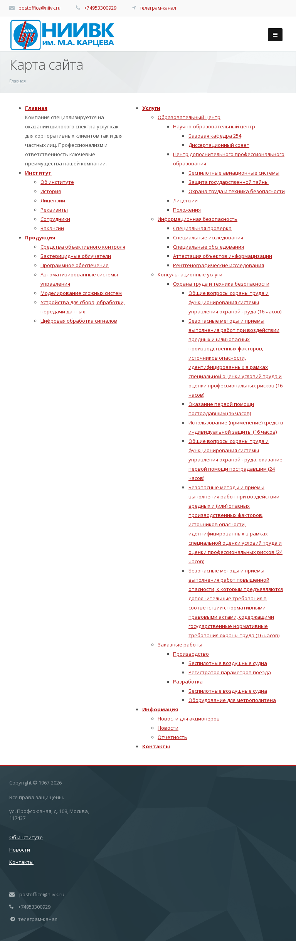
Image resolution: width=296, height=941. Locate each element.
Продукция (40, 237)
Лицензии (52, 200)
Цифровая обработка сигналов (78, 320)
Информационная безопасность (197, 218)
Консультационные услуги (190, 274)
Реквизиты (54, 209)
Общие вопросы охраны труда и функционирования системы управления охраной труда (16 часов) (234, 302)
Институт (38, 172)
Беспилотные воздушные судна (227, 663)
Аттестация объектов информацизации (222, 256)
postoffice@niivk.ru (39, 8)
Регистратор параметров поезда (229, 672)
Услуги (151, 107)
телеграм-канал (158, 8)
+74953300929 (100, 8)
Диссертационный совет (218, 144)
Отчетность (172, 737)
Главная (36, 107)
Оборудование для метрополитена (232, 700)
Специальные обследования (208, 246)
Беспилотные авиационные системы (233, 172)
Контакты (156, 746)
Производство (191, 653)
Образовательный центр (189, 117)
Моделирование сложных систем (81, 293)
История (50, 191)
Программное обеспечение (74, 265)
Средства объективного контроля (82, 246)
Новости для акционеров (189, 718)
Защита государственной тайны (228, 181)
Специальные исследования (208, 237)
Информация (160, 709)
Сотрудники (55, 218)
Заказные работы (180, 644)
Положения (187, 209)
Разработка (188, 681)
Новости (168, 727)
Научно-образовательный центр (214, 126)
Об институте (57, 181)
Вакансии (52, 228)
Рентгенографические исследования (218, 265)
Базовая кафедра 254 (214, 135)
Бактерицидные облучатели (75, 256)
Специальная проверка (202, 228)
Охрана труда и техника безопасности (236, 191)
